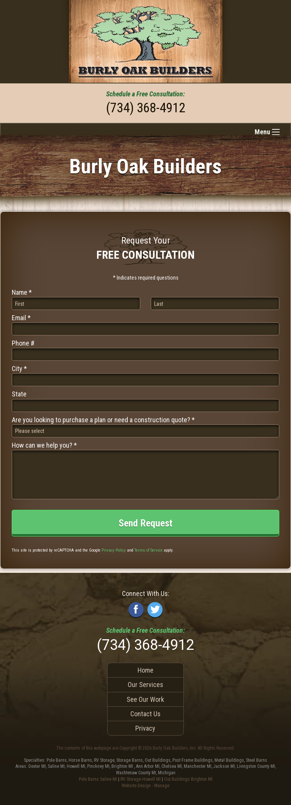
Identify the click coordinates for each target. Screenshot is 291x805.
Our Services (145, 685)
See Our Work (145, 699)
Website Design (136, 785)
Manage (161, 785)
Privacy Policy (114, 550)
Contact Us (145, 714)
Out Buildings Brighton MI (188, 779)
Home (145, 670)
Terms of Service (149, 550)
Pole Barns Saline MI (98, 779)
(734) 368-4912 (145, 108)
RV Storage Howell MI (140, 779)
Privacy (145, 728)
